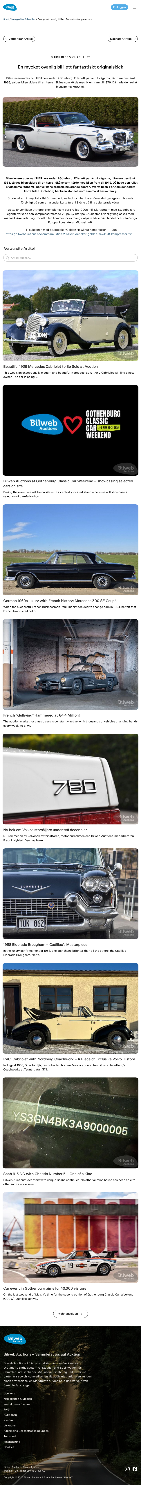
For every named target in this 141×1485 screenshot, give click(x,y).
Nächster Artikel (123, 39)
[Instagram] (127, 1469)
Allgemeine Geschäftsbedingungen (26, 1431)
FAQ (6, 1409)
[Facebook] (135, 1469)
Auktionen (10, 1414)
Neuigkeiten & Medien (23, 19)
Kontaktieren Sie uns (17, 1404)
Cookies (9, 1447)
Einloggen (119, 7)
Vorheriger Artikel (19, 39)
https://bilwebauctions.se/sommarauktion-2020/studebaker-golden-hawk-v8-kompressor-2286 (70, 234)
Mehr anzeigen (70, 1313)
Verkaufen (10, 1425)
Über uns (9, 1393)
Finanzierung (12, 1441)
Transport (10, 1436)
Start (6, 19)
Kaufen (8, 1420)
